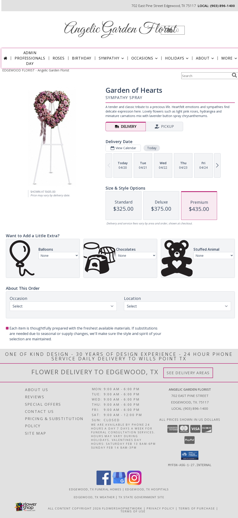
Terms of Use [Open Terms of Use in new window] (133, 511)
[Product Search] (206, 76)
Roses (59, 58)
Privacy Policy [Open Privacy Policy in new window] (160, 508)
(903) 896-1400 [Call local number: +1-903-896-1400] (222, 5)
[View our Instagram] (134, 483)
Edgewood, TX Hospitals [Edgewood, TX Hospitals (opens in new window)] (147, 489)
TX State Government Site (141, 497)
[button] (173, 30)
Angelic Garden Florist (120, 29)
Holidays (177, 58)
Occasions (145, 58)
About (205, 58)
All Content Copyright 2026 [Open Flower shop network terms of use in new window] (74, 508)
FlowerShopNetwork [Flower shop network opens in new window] (122, 508)
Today (151, 148)
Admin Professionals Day (30, 58)
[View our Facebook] (104, 483)
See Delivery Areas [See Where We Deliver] (188, 372)
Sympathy (112, 58)
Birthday (81, 58)
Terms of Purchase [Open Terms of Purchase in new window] (197, 508)
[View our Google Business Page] (119, 483)
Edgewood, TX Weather (94, 497)
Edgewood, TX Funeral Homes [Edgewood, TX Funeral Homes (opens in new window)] (95, 489)
